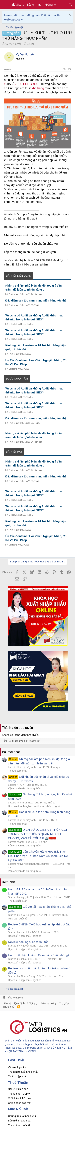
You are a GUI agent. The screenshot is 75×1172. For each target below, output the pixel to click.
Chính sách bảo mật (19, 1102)
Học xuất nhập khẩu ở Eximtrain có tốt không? (38, 955)
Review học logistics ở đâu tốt (28, 942)
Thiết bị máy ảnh (16, 294)
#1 (69, 68)
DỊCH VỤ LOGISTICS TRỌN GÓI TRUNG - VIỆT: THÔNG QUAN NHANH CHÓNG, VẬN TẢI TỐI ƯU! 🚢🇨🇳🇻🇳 (37, 834)
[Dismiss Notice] (69, 15)
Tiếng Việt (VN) (13, 997)
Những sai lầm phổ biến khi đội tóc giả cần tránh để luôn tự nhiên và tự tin (33, 287)
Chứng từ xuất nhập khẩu (22, 1115)
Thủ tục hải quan (17, 900)
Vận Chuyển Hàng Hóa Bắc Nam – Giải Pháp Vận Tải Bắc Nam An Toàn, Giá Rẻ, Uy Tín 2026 (38, 856)
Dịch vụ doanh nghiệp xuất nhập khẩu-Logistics (35, 806)
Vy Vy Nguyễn (13, 43)
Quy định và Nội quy (26, 1003)
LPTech (12, 324)
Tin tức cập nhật (17, 770)
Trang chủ (8, 1006)
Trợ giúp (64, 1003)
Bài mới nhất (11, 752)
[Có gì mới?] (62, 4)
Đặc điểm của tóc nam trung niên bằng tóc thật (36, 300)
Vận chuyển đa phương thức (24, 788)
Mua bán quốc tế (17, 918)
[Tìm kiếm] (70, 4)
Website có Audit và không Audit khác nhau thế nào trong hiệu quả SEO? (34, 317)
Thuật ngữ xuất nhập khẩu (23, 1071)
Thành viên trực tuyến (17, 727)
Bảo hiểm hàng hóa (19, 1120)
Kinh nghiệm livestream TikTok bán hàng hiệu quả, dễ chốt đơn (35, 347)
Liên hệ (7, 1003)
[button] (5, 5)
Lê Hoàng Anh (15, 369)
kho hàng (38, 88)
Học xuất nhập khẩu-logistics (24, 935)
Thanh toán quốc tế (19, 1125)
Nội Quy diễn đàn (18, 1088)
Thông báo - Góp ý (19, 1093)
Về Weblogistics (17, 1067)
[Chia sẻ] (64, 69)
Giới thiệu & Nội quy (19, 1098)
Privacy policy (48, 1003)
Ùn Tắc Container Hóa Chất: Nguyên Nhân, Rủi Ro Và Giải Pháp (36, 362)
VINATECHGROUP (27, 84)
